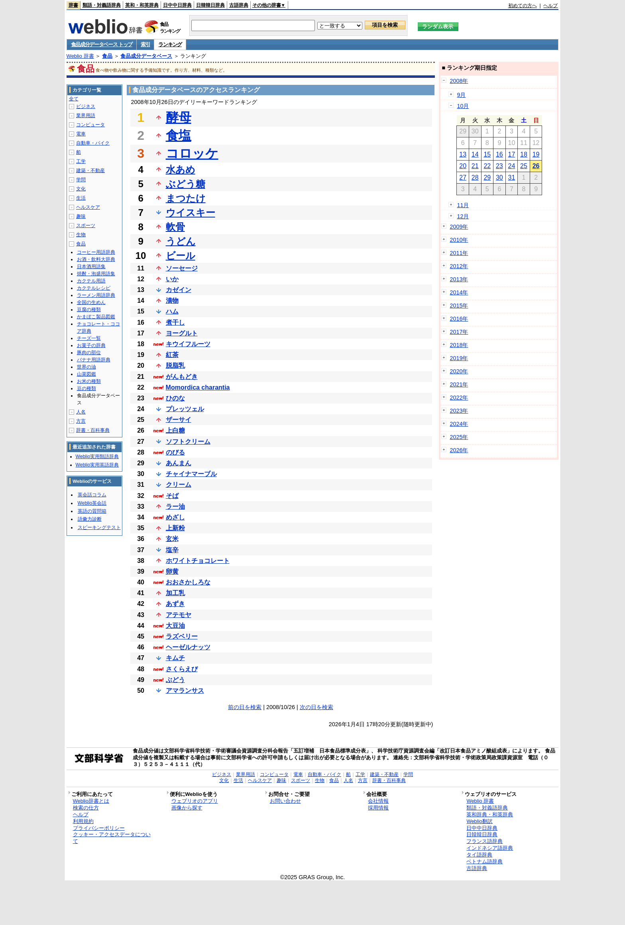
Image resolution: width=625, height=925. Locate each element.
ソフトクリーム (188, 441)
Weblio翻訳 (479, 821)
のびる (175, 452)
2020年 (459, 371)
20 (462, 166)
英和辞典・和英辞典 (489, 814)
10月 (463, 106)
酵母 (178, 117)
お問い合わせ (285, 801)
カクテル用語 (91, 281)
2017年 (459, 332)
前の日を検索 (244, 707)
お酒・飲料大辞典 (96, 259)
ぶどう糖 (185, 183)
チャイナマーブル (191, 473)
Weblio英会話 (92, 503)
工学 (81, 161)
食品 (107, 56)
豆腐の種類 (89, 309)
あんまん (178, 463)
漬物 (172, 300)
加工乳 (175, 593)
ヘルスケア (88, 207)
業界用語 (85, 115)
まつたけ (186, 198)
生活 (81, 198)
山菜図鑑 (86, 374)
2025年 (459, 437)
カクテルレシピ (93, 288)
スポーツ (85, 225)
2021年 (459, 384)
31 (511, 177)
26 (536, 166)
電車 (81, 134)
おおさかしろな (188, 582)
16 (499, 154)
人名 (81, 412)
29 (487, 177)
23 (499, 166)
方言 (81, 421)
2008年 (459, 81)
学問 (81, 179)
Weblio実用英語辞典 (97, 465)
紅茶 (172, 354)
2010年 (459, 240)
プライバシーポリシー (99, 828)
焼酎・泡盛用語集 (96, 273)
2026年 (459, 450)
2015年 (459, 305)
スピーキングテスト (99, 527)
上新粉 (175, 528)
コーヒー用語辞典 (96, 252)
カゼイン (178, 289)
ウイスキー (190, 212)
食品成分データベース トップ (101, 44)
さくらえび (182, 669)
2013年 (459, 279)
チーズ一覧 (89, 338)
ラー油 (175, 506)
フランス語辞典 (484, 841)
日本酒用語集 (91, 266)
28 (475, 177)
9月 (461, 95)
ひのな (175, 398)
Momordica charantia (198, 387)
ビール (180, 255)
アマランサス (185, 690)
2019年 (459, 358)
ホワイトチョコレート (198, 560)
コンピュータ (90, 124)
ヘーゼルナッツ (188, 647)
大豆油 (175, 625)
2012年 (459, 266)
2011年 (459, 253)
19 (536, 154)
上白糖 (175, 430)
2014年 (459, 292)
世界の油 (86, 367)
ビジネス (85, 106)
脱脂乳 (175, 365)
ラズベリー (182, 636)
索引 (145, 44)
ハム (172, 311)
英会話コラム (92, 495)
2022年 (459, 397)
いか (172, 279)
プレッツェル (185, 409)
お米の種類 (89, 381)
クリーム (178, 484)
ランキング (170, 44)
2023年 (459, 411)
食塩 (178, 135)
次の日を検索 (316, 707)
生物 (81, 234)
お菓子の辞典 (91, 345)
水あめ (180, 169)
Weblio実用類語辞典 (97, 456)
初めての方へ (522, 5)
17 (511, 154)
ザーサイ (178, 419)
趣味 (81, 216)
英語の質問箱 (92, 511)
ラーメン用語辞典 (96, 295)
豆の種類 (86, 388)
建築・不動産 (90, 170)
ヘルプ (550, 5)
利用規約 (83, 821)
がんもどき (182, 376)
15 (487, 154)
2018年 (459, 345)
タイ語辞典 (479, 855)
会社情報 (378, 801)
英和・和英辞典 (142, 5)
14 (475, 154)
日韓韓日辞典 (210, 5)
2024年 (459, 424)
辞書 (73, 5)
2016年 (459, 319)
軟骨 (175, 226)
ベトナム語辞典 (484, 861)
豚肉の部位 (89, 352)
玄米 (172, 538)
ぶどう (175, 679)
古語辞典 (238, 5)
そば (172, 495)
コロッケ (192, 153)
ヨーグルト (182, 333)
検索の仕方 (86, 808)
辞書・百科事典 (93, 430)
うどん (181, 241)
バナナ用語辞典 (93, 360)
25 (523, 166)
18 (523, 154)
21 (475, 166)
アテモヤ (178, 614)
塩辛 (172, 550)
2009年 (459, 226)
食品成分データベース (146, 56)
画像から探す (186, 808)
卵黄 (172, 571)
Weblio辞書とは (91, 801)
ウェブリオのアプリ (194, 801)
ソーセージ (182, 268)
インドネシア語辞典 (489, 848)
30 (499, 177)
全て (74, 98)
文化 (81, 189)
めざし (175, 517)
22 (487, 166)
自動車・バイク (93, 143)
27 (462, 177)
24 (511, 166)
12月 (463, 216)
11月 (463, 205)
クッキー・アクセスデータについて (112, 837)
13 (462, 154)
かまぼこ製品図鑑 (96, 316)
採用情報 (378, 808)
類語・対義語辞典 (102, 5)
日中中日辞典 (177, 5)
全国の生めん (91, 302)
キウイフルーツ (188, 344)
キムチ (175, 658)
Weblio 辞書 (80, 56)
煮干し (175, 322)
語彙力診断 (90, 519)
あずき (175, 603)
